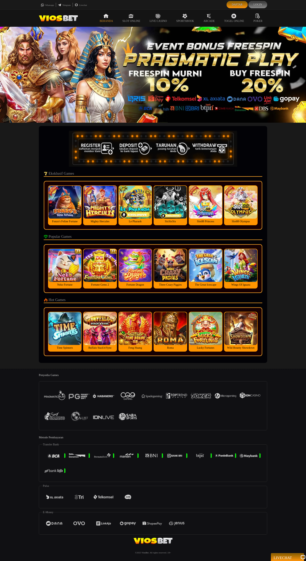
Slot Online (131, 17)
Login (258, 4)
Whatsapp (47, 5)
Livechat (81, 5)
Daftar (237, 4)
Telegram (64, 5)
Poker (258, 17)
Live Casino (158, 17)
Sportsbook (185, 17)
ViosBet (145, 552)
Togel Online (234, 17)
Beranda (106, 17)
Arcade (209, 17)
